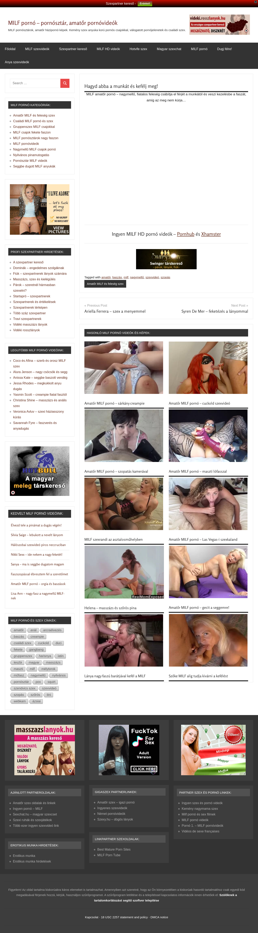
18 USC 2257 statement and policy (124, 917)
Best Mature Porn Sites (114, 849)
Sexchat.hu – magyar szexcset (35, 814)
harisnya (45, 656)
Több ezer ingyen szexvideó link (36, 825)
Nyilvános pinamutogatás (31, 155)
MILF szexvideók (37, 49)
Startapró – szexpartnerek (31, 296)
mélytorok (48, 669)
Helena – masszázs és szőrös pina (113, 608)
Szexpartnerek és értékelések (34, 302)
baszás (117, 277)
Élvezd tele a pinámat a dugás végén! (36, 525)
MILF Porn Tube (109, 855)
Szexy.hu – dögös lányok (115, 819)
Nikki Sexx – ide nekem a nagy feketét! (36, 554)
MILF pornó (199, 49)
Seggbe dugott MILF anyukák (34, 166)
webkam (20, 701)
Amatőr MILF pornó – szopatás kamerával (120, 471)
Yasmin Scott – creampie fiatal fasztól (40, 394)
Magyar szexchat (169, 49)
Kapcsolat (91, 917)
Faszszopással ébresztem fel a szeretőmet (39, 574)
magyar (34, 662)
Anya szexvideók (17, 62)
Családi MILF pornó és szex (33, 121)
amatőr (106, 277)
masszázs (53, 662)
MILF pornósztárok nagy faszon (35, 138)
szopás (165, 277)
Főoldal (10, 49)
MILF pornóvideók (26, 143)
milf (126, 277)
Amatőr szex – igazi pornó (116, 802)
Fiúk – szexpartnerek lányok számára (40, 273)
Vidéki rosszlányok (26, 330)
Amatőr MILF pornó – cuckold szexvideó (203, 403)
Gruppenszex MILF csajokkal (34, 126)
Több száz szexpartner (29, 313)
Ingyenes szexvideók (112, 808)
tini (49, 694)
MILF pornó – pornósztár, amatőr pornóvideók (78, 22)
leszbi (18, 662)
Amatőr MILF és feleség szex (106, 284)
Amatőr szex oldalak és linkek (34, 803)
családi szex (22, 643)
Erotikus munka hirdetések (32, 861)
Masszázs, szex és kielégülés (34, 279)
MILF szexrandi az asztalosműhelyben (116, 539)
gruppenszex (23, 656)
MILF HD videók (108, 49)
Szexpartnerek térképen (30, 307)
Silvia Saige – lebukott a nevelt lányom (37, 535)
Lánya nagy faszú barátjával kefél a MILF (118, 676)
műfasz (19, 675)
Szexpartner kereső (73, 49)
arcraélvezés (52, 630)
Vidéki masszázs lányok (30, 324)
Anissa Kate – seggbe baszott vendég (40, 377)
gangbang (36, 649)
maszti (18, 669)
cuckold (43, 643)
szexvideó (152, 277)
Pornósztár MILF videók (30, 160)
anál (33, 630)
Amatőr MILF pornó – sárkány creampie (118, 403)
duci (58, 643)
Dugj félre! (224, 49)
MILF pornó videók (195, 820)
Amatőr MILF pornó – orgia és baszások (38, 584)
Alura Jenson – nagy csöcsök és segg (40, 372)
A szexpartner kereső (28, 262)
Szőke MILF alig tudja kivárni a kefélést (202, 676)
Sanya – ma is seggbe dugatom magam (37, 564)
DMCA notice (159, 917)
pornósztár (21, 682)
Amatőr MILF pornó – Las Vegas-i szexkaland (207, 539)
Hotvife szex (138, 49)
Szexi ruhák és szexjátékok (32, 820)
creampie (37, 636)
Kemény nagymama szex (200, 808)
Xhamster (211, 234)
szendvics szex (25, 688)
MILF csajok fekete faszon (32, 132)
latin (61, 656)
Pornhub (185, 234)
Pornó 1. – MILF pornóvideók (202, 825)
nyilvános (59, 675)
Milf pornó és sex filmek (198, 814)
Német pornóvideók (111, 813)
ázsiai (37, 701)
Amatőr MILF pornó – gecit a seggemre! (203, 607)
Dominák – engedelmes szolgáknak (38, 268)
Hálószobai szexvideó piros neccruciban (38, 545)
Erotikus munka (24, 855)
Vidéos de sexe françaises (200, 831)
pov (38, 682)
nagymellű (137, 277)
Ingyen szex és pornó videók (202, 803)
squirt (51, 682)
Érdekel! (145, 3)
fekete (18, 649)
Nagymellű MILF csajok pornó (34, 149)
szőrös (35, 694)
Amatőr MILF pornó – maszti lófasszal (201, 471)
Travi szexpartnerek (27, 319)
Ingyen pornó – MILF (28, 808)
